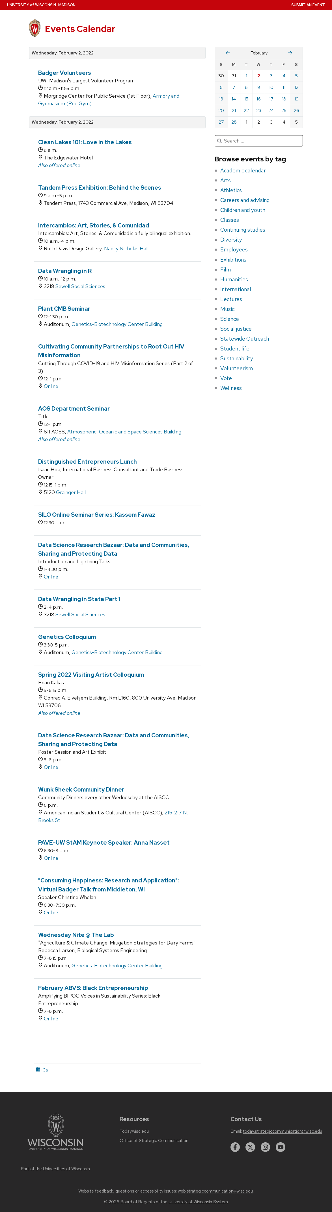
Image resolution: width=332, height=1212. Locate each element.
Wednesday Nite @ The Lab (76, 935)
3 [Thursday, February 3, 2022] (271, 76)
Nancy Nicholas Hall (126, 248)
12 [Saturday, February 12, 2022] (296, 87)
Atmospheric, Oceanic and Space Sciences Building (124, 431)
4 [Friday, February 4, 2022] (284, 76)
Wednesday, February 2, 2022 (63, 53)
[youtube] (280, 1147)
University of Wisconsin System (198, 1202)
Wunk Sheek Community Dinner (81, 789)
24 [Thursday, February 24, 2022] (271, 110)
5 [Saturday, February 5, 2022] (296, 76)
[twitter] (250, 1147)
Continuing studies (242, 229)
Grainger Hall (71, 492)
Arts (225, 180)
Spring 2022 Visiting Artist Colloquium (91, 674)
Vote (226, 378)
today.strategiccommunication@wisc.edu (282, 1131)
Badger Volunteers (64, 72)
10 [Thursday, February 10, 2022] (271, 87)
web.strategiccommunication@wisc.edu (215, 1191)
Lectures (231, 299)
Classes (229, 219)
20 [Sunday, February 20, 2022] (221, 110)
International (235, 289)
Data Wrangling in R (65, 271)
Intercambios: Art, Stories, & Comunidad (93, 225)
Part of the (55, 1169)
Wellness (231, 388)
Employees (234, 249)
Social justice (236, 328)
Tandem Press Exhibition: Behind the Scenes (99, 187)
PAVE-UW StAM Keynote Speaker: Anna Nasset (104, 842)
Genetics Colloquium (67, 637)
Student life (234, 348)
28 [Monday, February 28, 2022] (234, 122)
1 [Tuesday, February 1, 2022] (246, 76)
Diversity (231, 239)
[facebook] (235, 1147)
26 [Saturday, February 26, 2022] (296, 110)
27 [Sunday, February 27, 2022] (221, 122)
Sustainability (236, 358)
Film (225, 269)
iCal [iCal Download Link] (42, 1070)
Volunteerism (236, 368)
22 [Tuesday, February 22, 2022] (246, 110)
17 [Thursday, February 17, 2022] (271, 99)
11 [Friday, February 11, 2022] (284, 87)
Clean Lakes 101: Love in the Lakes (85, 142)
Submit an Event (308, 5)
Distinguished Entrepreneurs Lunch (87, 461)
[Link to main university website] (55, 1151)
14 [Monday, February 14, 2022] (234, 99)
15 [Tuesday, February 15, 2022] (246, 99)
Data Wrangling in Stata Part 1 (79, 599)
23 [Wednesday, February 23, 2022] (258, 110)
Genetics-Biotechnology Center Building (117, 324)
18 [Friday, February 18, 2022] (284, 99)
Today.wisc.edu (134, 1131)
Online (51, 386)
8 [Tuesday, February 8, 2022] (246, 87)
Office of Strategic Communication (154, 1140)
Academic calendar (243, 170)
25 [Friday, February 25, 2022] (283, 110)
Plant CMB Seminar (64, 308)
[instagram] (265, 1147)
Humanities (234, 279)
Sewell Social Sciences (80, 286)
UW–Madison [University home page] (41, 5)
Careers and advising (245, 200)
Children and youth (242, 210)
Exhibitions (233, 259)
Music (227, 309)
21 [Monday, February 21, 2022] (234, 110)
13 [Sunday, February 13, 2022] (221, 99)
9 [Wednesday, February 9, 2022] (258, 87)
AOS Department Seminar (74, 408)
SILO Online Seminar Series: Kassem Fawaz (96, 514)
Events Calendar (80, 29)
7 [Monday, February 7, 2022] (233, 87)
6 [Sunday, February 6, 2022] (221, 87)
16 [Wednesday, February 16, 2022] (258, 99)
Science (229, 319)
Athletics (231, 190)
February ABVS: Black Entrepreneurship (93, 988)
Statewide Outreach (244, 338)
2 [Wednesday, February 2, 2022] (258, 76)
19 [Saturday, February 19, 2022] (296, 99)
